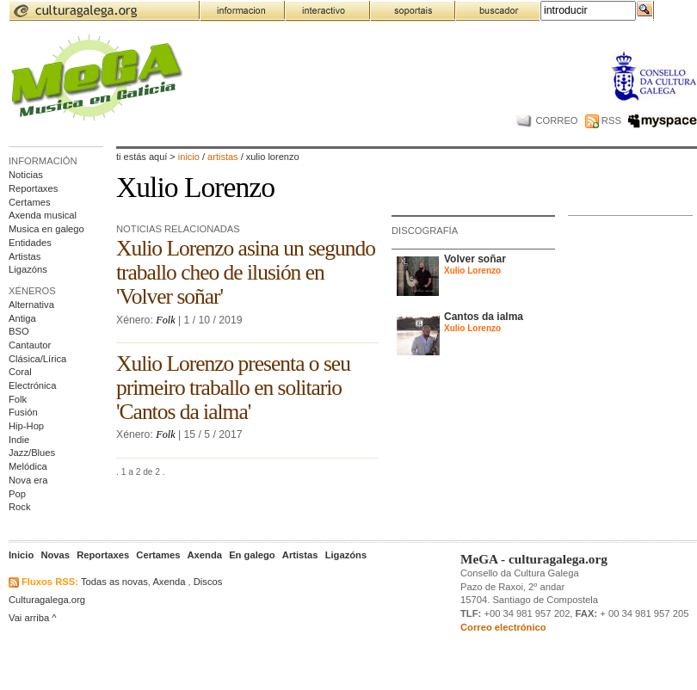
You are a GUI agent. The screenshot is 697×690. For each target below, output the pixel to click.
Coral (20, 372)
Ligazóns (28, 269)
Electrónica (32, 385)
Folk (18, 399)
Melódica (28, 466)
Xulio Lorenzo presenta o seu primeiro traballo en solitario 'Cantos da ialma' (233, 387)
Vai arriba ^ (33, 618)
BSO (19, 331)
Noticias (26, 174)
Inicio (189, 156)
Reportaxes (33, 188)
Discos (208, 581)
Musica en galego (46, 229)
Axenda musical (43, 215)
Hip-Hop (26, 426)
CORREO (546, 120)
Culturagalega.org (47, 600)
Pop (17, 494)
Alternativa (31, 304)
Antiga (22, 318)
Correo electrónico (503, 627)
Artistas (24, 256)
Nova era (28, 480)
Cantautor (30, 345)
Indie (19, 439)
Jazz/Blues (32, 452)
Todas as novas (114, 581)
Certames (30, 202)
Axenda (168, 581)
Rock (20, 507)
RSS (603, 120)
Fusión (23, 412)
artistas (224, 156)
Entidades (30, 242)
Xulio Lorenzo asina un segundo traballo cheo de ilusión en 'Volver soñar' (245, 272)
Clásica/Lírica (37, 359)
